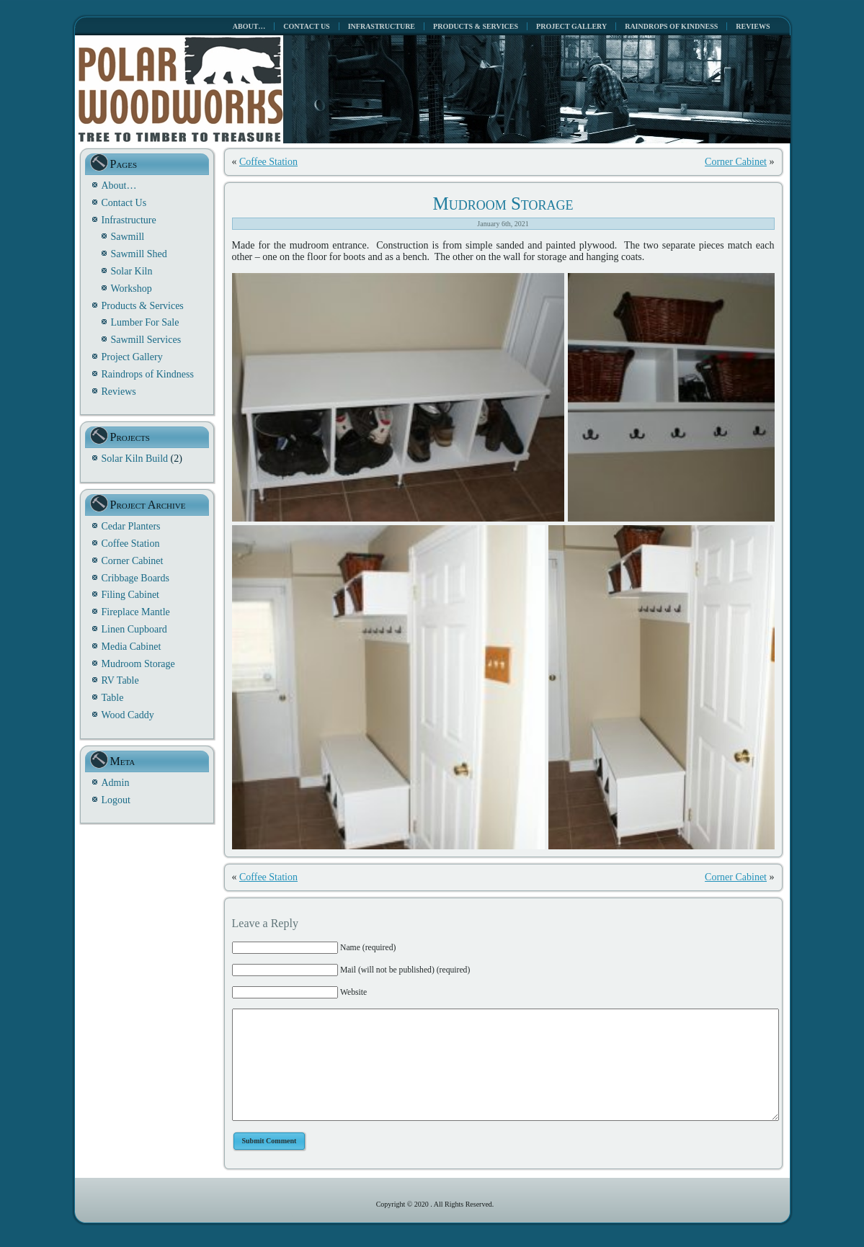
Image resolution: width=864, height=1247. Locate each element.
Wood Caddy (128, 715)
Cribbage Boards (135, 578)
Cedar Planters (131, 526)
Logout (116, 800)
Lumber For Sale (145, 322)
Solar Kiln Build (135, 458)
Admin (116, 782)
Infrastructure (129, 220)
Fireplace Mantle (136, 612)
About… (119, 185)
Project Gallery (132, 357)
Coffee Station (131, 543)
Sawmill (128, 236)
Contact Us (124, 202)
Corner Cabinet (133, 560)
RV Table (120, 680)
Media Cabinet (131, 646)
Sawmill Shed (139, 254)
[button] (398, 397)
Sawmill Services (146, 339)
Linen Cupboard (134, 629)
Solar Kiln (132, 271)
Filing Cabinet (131, 594)
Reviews (119, 391)
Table (113, 697)
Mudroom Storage (138, 663)
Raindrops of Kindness (148, 374)
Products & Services (143, 305)
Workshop (131, 288)
